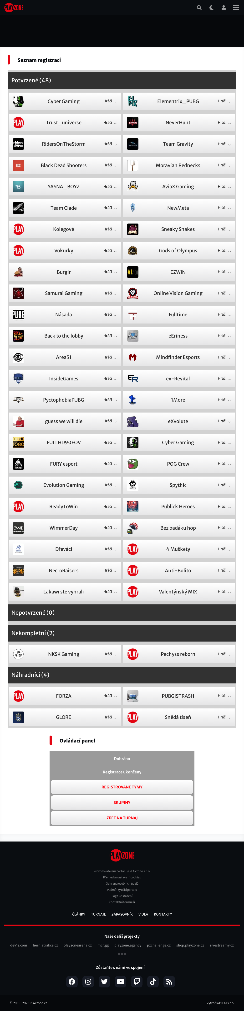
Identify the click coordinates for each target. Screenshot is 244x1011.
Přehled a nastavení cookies (122, 877)
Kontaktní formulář (122, 902)
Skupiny (122, 802)
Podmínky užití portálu (122, 889)
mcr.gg (103, 945)
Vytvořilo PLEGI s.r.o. (220, 1003)
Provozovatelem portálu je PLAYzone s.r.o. (122, 871)
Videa (143, 914)
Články (78, 914)
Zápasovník (122, 914)
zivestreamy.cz (222, 945)
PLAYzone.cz (38, 1003)
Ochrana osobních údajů (122, 883)
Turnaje (98, 914)
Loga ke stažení (122, 896)
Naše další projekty (122, 936)
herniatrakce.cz (45, 945)
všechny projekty (122, 954)
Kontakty (163, 914)
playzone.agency (127, 945)
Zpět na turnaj (122, 818)
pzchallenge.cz (159, 945)
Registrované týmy (122, 787)
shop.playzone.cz (190, 945)
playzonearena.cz (78, 945)
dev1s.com (18, 945)
